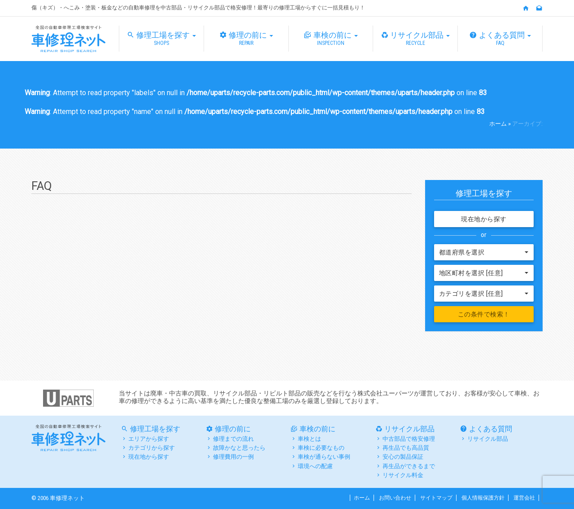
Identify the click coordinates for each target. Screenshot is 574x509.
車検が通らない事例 (324, 456)
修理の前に (246, 39)
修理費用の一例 (233, 456)
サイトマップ (436, 498)
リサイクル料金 (403, 475)
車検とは (309, 438)
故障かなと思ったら (239, 447)
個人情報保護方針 (482, 498)
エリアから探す (148, 438)
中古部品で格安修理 (409, 438)
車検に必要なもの (321, 447)
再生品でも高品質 (406, 447)
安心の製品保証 (403, 456)
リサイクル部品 (415, 39)
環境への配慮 (315, 466)
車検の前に (331, 39)
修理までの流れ (233, 438)
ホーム (498, 123)
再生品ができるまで (409, 466)
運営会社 (524, 498)
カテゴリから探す (151, 447)
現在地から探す (484, 219)
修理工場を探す (161, 39)
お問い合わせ (395, 498)
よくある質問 (500, 39)
